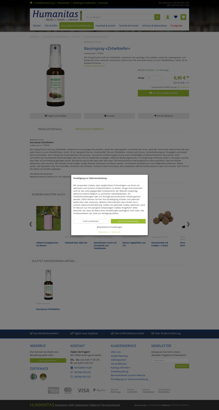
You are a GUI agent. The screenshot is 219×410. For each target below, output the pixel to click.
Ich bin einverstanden (128, 221)
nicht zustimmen (92, 221)
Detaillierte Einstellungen (109, 227)
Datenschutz (103, 232)
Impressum (116, 232)
